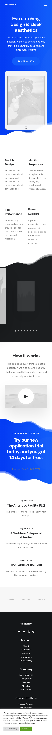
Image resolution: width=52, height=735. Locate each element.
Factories (26, 649)
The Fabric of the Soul (25, 565)
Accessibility (26, 660)
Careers (26, 653)
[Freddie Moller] (10, 5)
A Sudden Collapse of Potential (26, 535)
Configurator (26, 678)
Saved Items (26, 707)
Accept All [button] (26, 729)
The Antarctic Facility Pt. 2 (26, 505)
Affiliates (26, 686)
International (26, 657)
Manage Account (26, 704)
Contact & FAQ (26, 675)
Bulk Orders (26, 689)
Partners (26, 682)
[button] (45, 4)
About (26, 646)
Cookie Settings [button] (11, 729)
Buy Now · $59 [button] (26, 61)
